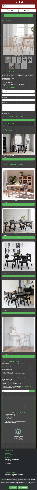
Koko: (3, 89)
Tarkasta (32, 391)
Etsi (33, 6)
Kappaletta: (4, 97)
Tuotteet (18, 15)
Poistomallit (7, 457)
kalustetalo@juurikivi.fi (9, 465)
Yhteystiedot (7, 452)
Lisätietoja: (4, 102)
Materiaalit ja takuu (9, 454)
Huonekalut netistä (9, 450)
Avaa (19, 159)
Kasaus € (6, 113)
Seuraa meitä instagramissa (18, 407)
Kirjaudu (27, 10)
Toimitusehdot (8, 456)
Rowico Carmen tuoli (6, 20)
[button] (4, 38)
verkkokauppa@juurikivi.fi (10, 472)
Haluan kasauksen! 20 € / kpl (27, 386)
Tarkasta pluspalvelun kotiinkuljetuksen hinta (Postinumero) (14, 389)
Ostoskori (9, 10)
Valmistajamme (8, 453)
